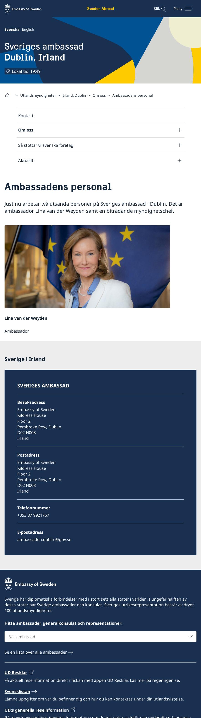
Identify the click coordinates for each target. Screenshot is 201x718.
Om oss (99, 95)
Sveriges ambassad (44, 51)
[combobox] (100, 638)
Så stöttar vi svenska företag (45, 145)
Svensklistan (17, 693)
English (28, 29)
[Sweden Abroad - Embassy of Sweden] (27, 8)
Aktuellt (25, 160)
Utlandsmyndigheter (38, 95)
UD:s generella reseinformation (37, 712)
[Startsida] (9, 95)
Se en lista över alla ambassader (36, 654)
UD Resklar (16, 675)
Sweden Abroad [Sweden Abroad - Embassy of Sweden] (100, 8)
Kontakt (25, 115)
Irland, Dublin (74, 95)
